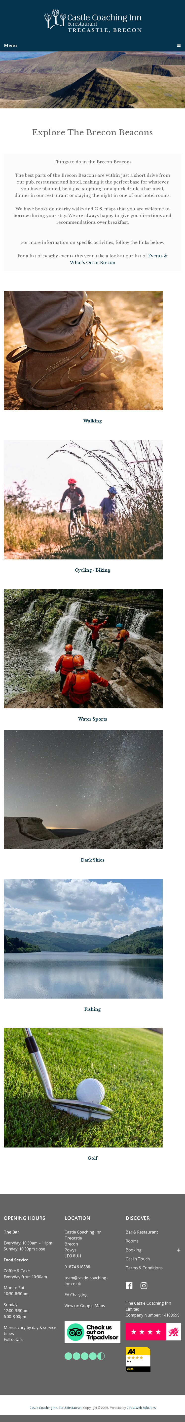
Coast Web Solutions (141, 1407)
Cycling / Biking (92, 569)
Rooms (132, 1240)
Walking (92, 420)
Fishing (92, 1008)
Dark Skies (92, 859)
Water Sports (92, 718)
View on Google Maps (85, 1305)
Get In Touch (138, 1258)
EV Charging (76, 1294)
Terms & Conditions (144, 1267)
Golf (92, 1157)
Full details (13, 1339)
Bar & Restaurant (142, 1231)
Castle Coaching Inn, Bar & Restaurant (56, 1407)
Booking (134, 1249)
